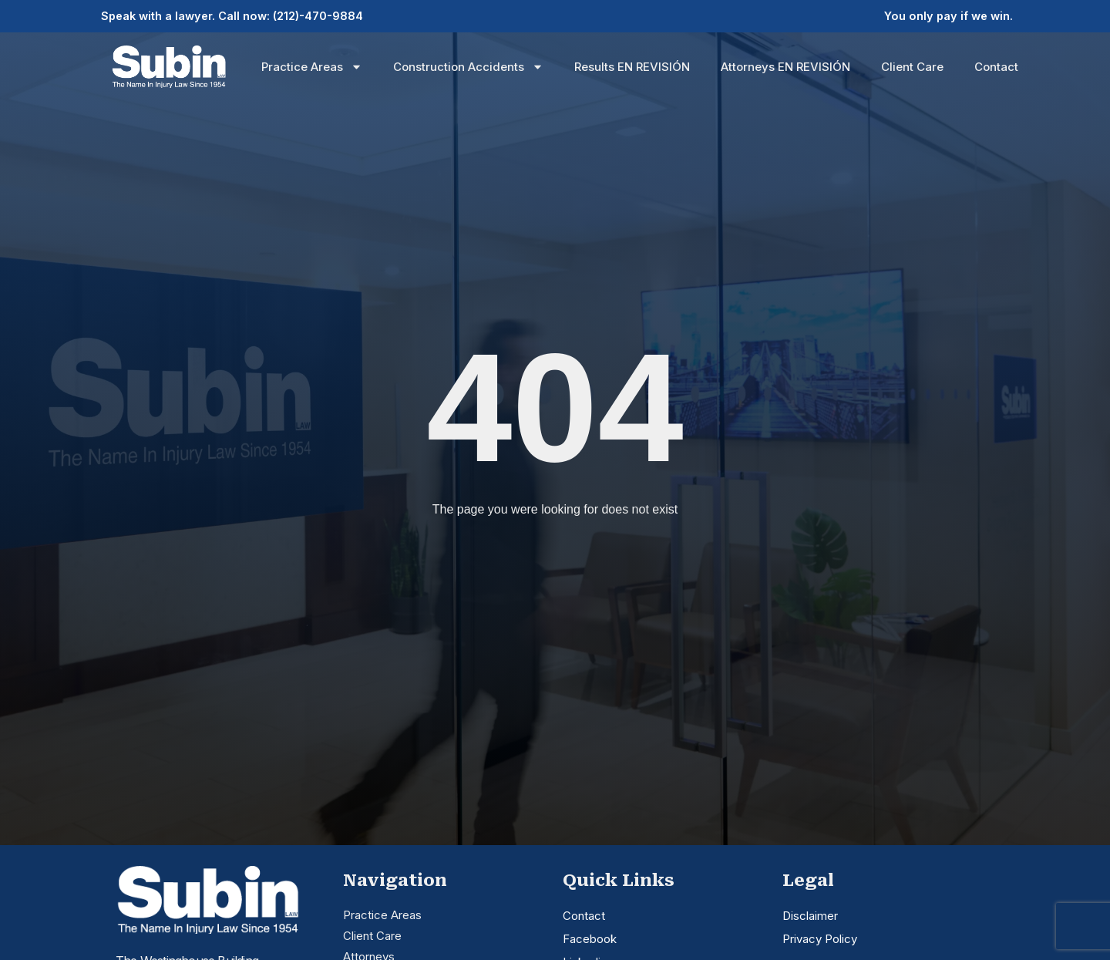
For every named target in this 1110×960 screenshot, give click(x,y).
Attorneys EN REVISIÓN (785, 65)
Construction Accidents (468, 65)
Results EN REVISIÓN (632, 65)
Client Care (912, 65)
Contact (996, 65)
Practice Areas (311, 65)
